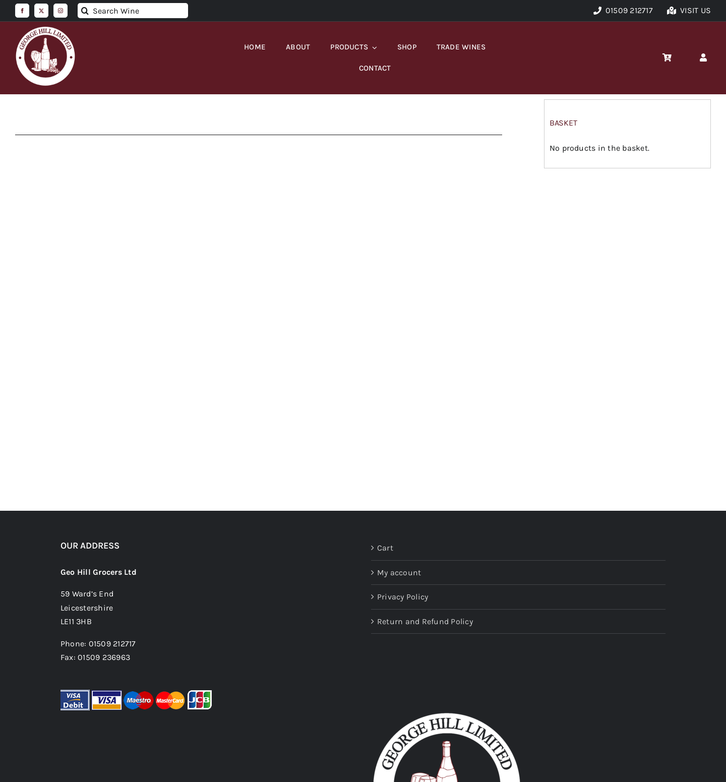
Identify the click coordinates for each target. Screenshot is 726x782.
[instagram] (60, 11)
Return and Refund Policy (425, 621)
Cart (385, 548)
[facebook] (22, 11)
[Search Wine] (133, 10)
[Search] (85, 10)
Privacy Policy (402, 596)
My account (399, 572)
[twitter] (41, 11)
